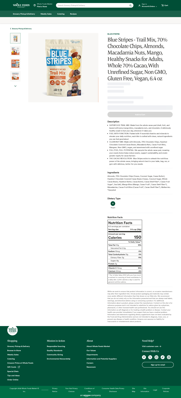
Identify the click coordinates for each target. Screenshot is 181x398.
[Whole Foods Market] (21, 5)
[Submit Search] (131, 5)
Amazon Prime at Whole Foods (20, 363)
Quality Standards (54, 350)
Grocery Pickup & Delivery (18, 346)
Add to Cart (140, 114)
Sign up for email (158, 364)
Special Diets (12, 371)
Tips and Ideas (13, 375)
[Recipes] (73, 13)
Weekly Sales (13, 354)
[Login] (147, 5)
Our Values (91, 350)
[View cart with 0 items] (164, 5)
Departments (92, 354)
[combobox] (91, 5)
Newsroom (91, 367)
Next (15, 88)
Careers (90, 363)
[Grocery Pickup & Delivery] (24, 13)
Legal (155, 390)
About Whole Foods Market (98, 346)
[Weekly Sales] (46, 13)
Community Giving (55, 354)
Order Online (12, 379)
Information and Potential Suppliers (102, 358)
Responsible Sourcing (56, 346)
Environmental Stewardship (58, 358)
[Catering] (61, 13)
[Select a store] (42, 5)
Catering (11, 358)
